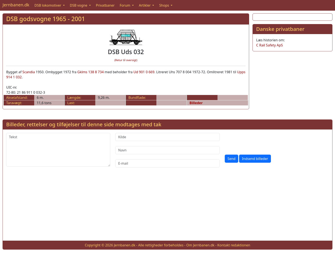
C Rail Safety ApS (269, 45)
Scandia (28, 72)
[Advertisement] (292, 84)
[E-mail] (167, 163)
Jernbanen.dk (16, 5)
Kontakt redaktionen (233, 245)
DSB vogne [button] (79, 5)
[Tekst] (58, 150)
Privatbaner (105, 5)
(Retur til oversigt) (126, 60)
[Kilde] (167, 137)
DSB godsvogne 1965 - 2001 (45, 19)
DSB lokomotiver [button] (48, 5)
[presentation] (257, 141)
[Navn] (167, 150)
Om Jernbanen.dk (200, 245)
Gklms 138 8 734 (90, 72)
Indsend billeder (255, 158)
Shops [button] (164, 5)
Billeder (196, 103)
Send (232, 158)
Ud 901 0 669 (144, 72)
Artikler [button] (145, 5)
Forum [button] (125, 5)
